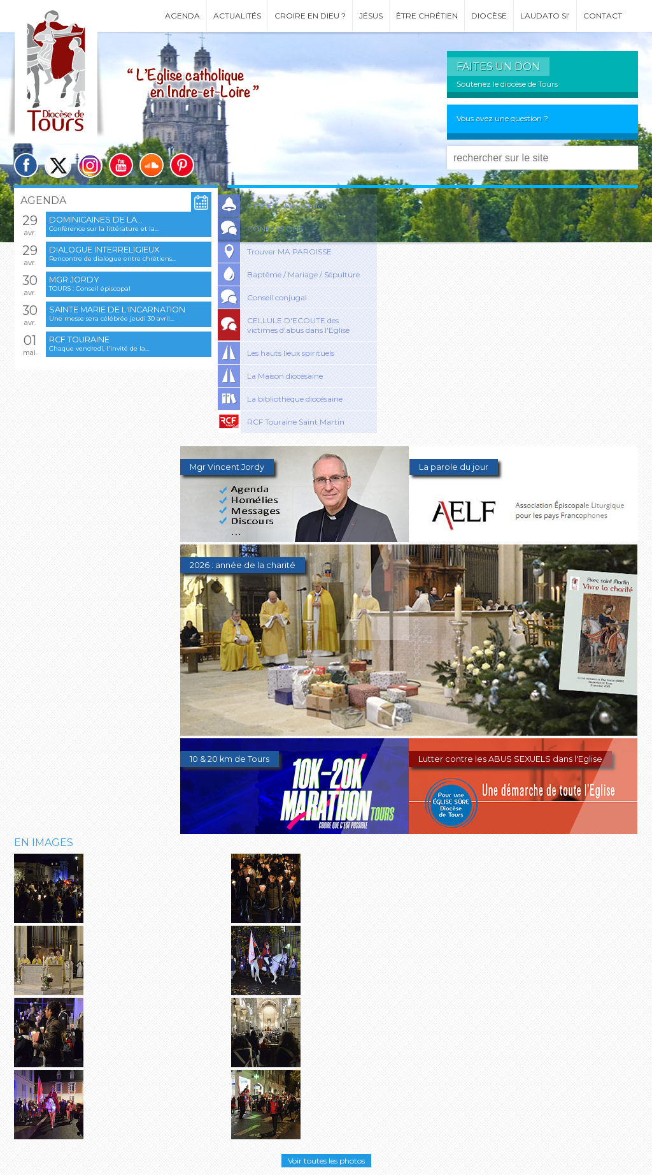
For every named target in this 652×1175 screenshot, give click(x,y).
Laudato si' (545, 15)
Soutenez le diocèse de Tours (507, 84)
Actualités (237, 15)
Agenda (182, 15)
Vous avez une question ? (502, 118)
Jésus (371, 15)
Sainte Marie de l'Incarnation (117, 309)
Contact (602, 15)
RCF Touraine (79, 339)
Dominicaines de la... (96, 219)
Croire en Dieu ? (310, 15)
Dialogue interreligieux (104, 249)
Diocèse (489, 15)
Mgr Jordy (74, 279)
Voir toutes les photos (326, 1160)
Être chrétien (427, 15)
